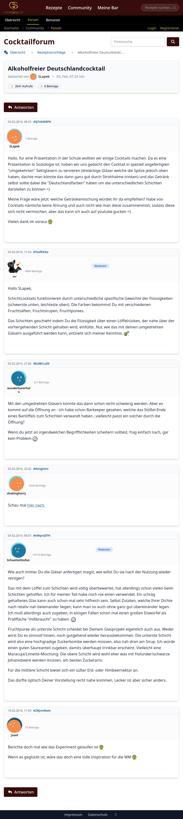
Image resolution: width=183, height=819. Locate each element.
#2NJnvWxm (42, 711)
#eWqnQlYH (41, 536)
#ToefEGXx (41, 252)
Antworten (21, 107)
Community (80, 7)
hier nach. (36, 505)
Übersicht (12, 20)
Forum (33, 19)
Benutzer (53, 20)
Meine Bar (107, 7)
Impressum (73, 814)
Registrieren (169, 28)
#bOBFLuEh (41, 364)
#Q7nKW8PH (42, 122)
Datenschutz (97, 814)
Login (151, 28)
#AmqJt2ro (41, 469)
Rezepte (54, 7)
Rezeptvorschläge (51, 52)
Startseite (11, 28)
